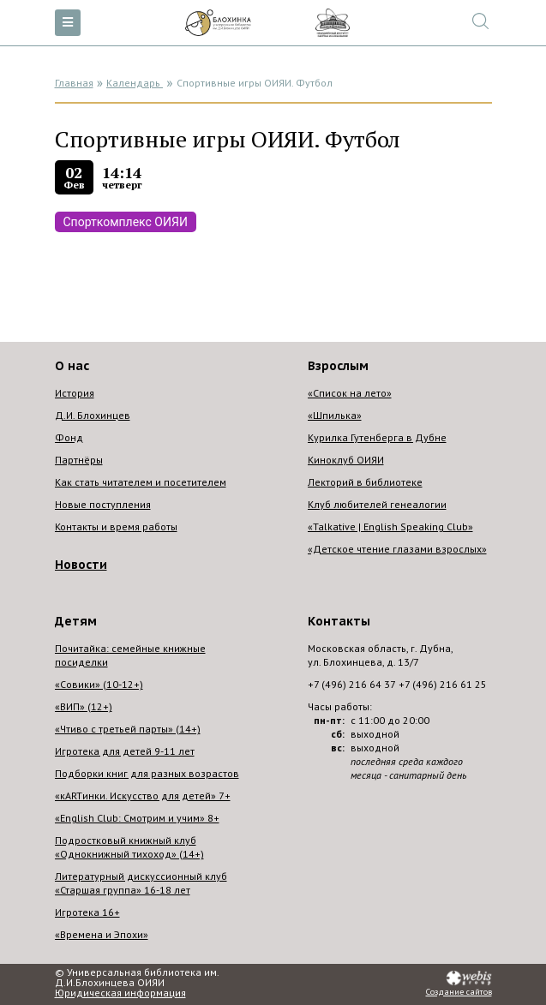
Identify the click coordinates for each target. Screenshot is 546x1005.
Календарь (134, 82)
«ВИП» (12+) (83, 706)
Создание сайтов (459, 992)
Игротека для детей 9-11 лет (125, 751)
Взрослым (338, 366)
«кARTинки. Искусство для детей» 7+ (143, 795)
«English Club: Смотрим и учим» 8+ (137, 817)
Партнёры (79, 459)
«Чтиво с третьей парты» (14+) (128, 728)
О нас (72, 366)
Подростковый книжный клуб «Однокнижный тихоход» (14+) (129, 847)
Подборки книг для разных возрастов (147, 773)
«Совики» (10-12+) (99, 684)
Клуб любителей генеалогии (377, 504)
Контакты (339, 621)
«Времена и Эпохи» (101, 934)
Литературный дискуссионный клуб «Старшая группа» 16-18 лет (141, 883)
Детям (76, 621)
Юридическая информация (120, 993)
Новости (81, 564)
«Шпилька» (335, 415)
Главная (74, 82)
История (74, 392)
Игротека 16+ (87, 912)
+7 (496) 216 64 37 (352, 684)
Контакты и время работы (116, 526)
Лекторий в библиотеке (365, 482)
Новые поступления (103, 504)
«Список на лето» (350, 392)
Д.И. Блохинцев (92, 415)
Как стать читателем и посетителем (140, 482)
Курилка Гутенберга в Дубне (377, 437)
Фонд (69, 437)
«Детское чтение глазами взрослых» (397, 548)
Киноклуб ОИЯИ (346, 459)
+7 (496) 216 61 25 (443, 684)
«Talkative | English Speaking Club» (390, 526)
